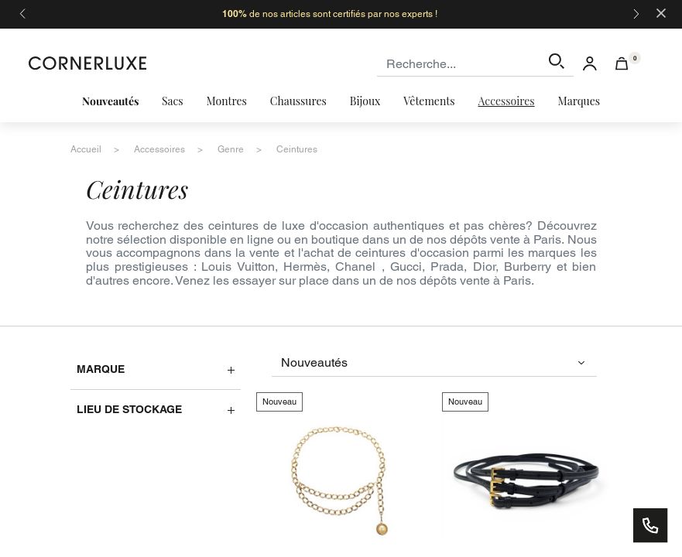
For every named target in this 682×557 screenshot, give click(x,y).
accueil (85, 149)
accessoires (159, 149)
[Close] (661, 12)
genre (231, 149)
